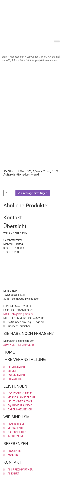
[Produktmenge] (8, 193)
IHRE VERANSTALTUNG (24, 359)
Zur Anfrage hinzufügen (32, 193)
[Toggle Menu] (57, 41)
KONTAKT (12, 462)
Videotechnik (16, 56)
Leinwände (32, 56)
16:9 (43, 56)
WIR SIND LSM (16, 417)
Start (4, 56)
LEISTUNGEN (15, 386)
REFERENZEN (15, 443)
